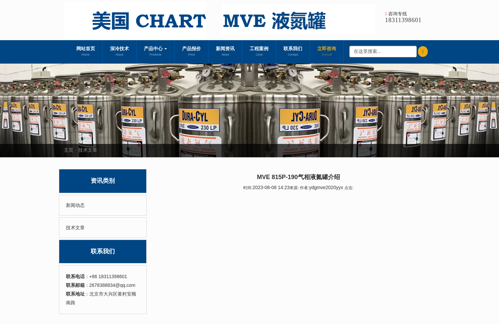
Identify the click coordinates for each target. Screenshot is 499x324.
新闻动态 (75, 205)
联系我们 (292, 52)
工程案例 (259, 52)
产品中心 (155, 52)
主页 (68, 150)
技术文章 (87, 150)
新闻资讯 (225, 52)
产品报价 (191, 52)
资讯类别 (103, 180)
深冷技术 (119, 52)
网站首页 (85, 52)
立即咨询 (326, 52)
